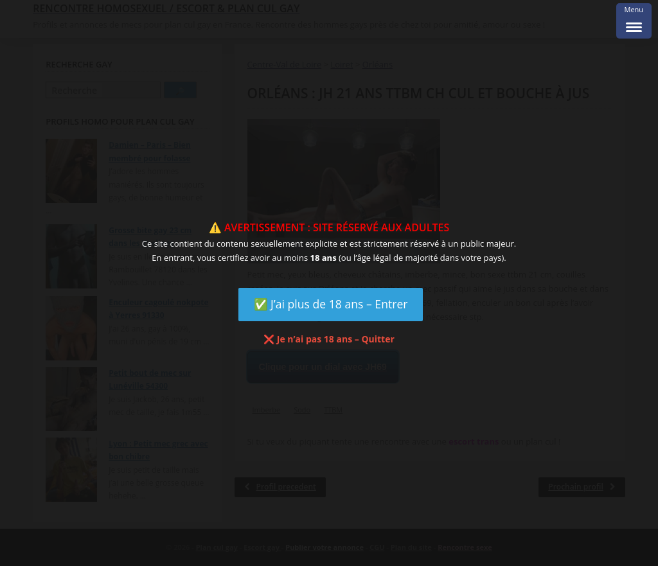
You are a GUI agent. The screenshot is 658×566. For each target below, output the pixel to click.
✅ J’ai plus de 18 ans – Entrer (331, 304)
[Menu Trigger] (634, 21)
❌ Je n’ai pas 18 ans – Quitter (329, 339)
